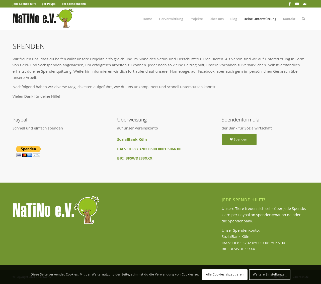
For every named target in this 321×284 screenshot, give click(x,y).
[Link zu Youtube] (297, 4)
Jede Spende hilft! (25, 4)
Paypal (244, 214)
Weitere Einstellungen (269, 274)
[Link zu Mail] (304, 4)
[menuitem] (26, 4)
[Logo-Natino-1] (43, 19)
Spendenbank (240, 220)
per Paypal (49, 4)
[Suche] (303, 19)
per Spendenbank (74, 4)
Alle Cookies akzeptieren (225, 274)
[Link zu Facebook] (289, 4)
